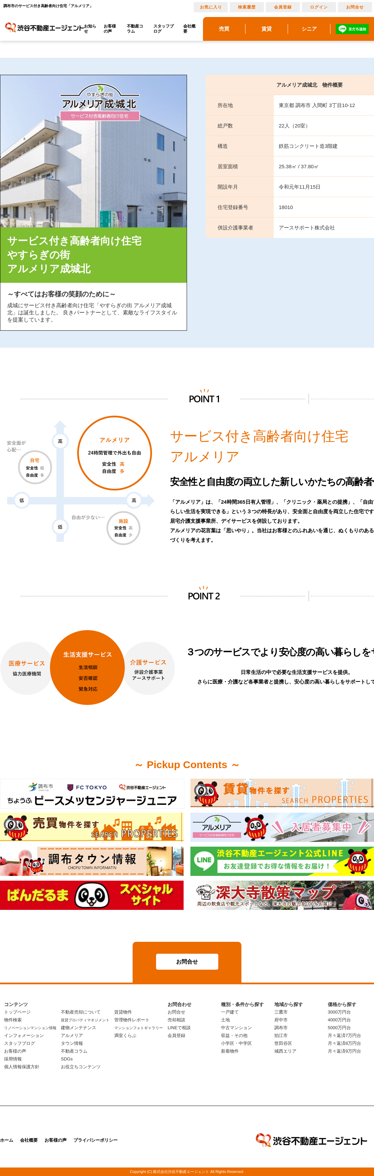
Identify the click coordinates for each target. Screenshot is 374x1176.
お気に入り (211, 7)
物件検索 (13, 1019)
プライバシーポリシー (95, 1140)
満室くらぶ (125, 1035)
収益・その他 (234, 1035)
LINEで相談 (179, 1027)
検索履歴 (247, 7)
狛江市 (281, 1035)
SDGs (67, 1058)
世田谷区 (283, 1043)
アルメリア (72, 1035)
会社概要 (189, 29)
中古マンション (236, 1027)
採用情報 (13, 1058)
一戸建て (230, 1012)
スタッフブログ (163, 29)
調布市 (281, 1027)
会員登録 (283, 7)
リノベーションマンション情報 (30, 1028)
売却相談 (176, 1019)
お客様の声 (110, 29)
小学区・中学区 (236, 1043)
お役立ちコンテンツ (81, 1066)
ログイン (319, 7)
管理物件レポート (132, 1019)
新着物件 (230, 1051)
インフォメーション (24, 1035)
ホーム (6, 1140)
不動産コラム (135, 29)
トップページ (17, 1012)
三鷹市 (281, 1012)
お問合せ (355, 7)
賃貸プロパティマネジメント (85, 1020)
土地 (225, 1019)
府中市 (281, 1019)
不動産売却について (81, 1012)
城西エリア (285, 1051)
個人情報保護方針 (21, 1066)
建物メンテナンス (78, 1027)
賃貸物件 (123, 1012)
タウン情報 (72, 1043)
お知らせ (90, 29)
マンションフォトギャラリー (138, 1028)
